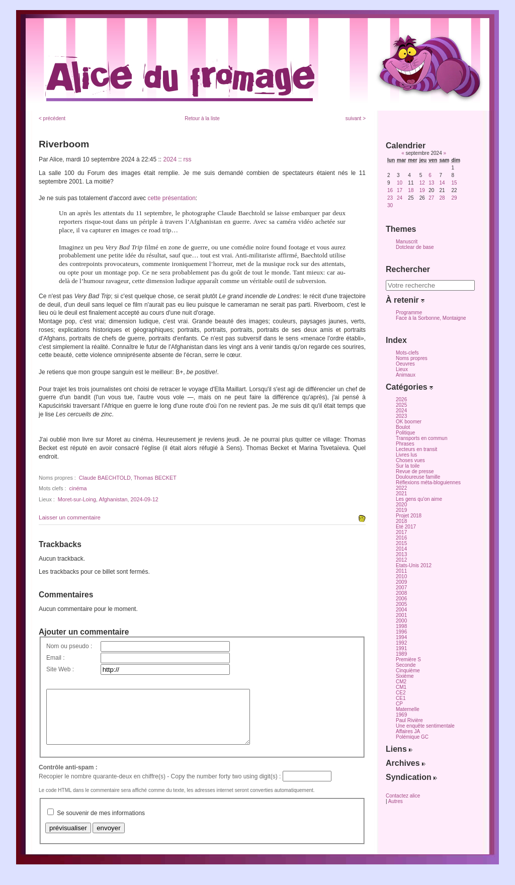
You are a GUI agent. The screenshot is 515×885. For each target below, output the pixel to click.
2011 (401, 571)
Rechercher (408, 269)
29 (454, 198)
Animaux (405, 375)
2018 (401, 521)
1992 (401, 643)
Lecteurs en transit (416, 449)
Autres (395, 801)
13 (431, 183)
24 (399, 198)
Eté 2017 (406, 526)
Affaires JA (408, 731)
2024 (170, 159)
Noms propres (411, 358)
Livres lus (406, 455)
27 (431, 198)
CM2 (401, 681)
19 (422, 190)
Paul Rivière (409, 720)
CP (399, 703)
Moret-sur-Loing (77, 499)
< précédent (52, 118)
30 (390, 205)
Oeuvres (405, 364)
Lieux (402, 369)
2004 (401, 609)
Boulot (403, 427)
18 (410, 190)
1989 (401, 654)
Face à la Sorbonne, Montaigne (431, 318)
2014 (401, 549)
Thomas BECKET (155, 478)
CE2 (400, 692)
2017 (401, 532)
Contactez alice (403, 796)
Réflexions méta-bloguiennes (428, 482)
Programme (409, 312)
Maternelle (407, 709)
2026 (401, 399)
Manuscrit (406, 241)
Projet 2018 (408, 515)
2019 (401, 510)
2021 (401, 493)
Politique (405, 432)
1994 (401, 637)
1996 (401, 632)
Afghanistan (113, 499)
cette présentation (171, 198)
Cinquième (408, 670)
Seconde (405, 665)
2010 (401, 576)
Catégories (409, 387)
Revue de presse (415, 471)
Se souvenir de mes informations (101, 823)
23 (390, 198)
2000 (401, 621)
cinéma (78, 488)
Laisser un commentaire (70, 517)
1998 (401, 626)
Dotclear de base (415, 247)
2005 (401, 604)
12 (422, 183)
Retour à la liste (202, 118)
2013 (401, 554)
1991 (401, 648)
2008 (401, 593)
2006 (401, 598)
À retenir (405, 300)
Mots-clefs (407, 353)
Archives (405, 763)
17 (399, 190)
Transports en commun (421, 438)
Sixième (405, 676)
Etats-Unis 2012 (414, 565)
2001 (401, 615)
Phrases (405, 444)
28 (442, 198)
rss (188, 159)
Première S (408, 659)
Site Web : (60, 669)
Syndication (411, 777)
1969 (401, 715)
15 (454, 183)
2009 (401, 582)
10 (399, 183)
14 (442, 183)
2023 (401, 416)
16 (390, 190)
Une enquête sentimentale (425, 726)
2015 (401, 543)
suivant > (356, 118)
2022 (401, 488)
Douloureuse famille (418, 477)
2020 (401, 504)
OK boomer (408, 421)
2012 (401, 560)
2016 (401, 538)
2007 (401, 587)
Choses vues (410, 460)
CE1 (400, 698)
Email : (55, 657)
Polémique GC (412, 737)
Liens (399, 749)
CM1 (401, 687)
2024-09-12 (144, 499)
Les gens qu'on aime (419, 499)
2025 (401, 405)
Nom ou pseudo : (69, 646)
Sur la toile (407, 466)
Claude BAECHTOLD (105, 478)
